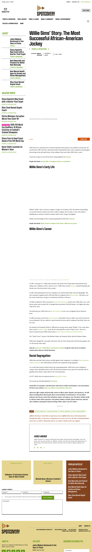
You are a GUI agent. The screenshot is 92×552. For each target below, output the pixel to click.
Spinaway (73, 270)
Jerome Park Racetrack (60, 286)
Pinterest (54, 264)
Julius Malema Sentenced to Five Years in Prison (18, 40)
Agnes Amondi (39, 54)
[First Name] (76, 525)
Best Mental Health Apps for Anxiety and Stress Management (17, 67)
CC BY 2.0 (66, 264)
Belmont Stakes (73, 279)
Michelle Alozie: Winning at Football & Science (47, 455)
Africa (12, 43)
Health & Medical (15, 71)
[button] (88, 21)
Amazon (68, 141)
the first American (56, 295)
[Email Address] (76, 530)
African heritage (53, 395)
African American (40, 395)
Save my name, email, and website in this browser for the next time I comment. (23, 472)
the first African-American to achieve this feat (69, 316)
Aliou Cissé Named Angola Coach (17, 76)
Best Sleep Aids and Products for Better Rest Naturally (17, 58)
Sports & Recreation (16, 53)
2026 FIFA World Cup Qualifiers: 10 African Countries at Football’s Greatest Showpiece (13, 115)
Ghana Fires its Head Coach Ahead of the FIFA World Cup (13, 124)
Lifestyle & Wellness (16, 62)
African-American (65, 395)
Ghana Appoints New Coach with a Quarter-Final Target (16, 49)
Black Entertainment (79, 395)
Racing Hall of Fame (60, 360)
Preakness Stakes (42, 313)
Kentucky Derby (53, 302)
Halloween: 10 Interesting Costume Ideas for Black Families (16, 451)
